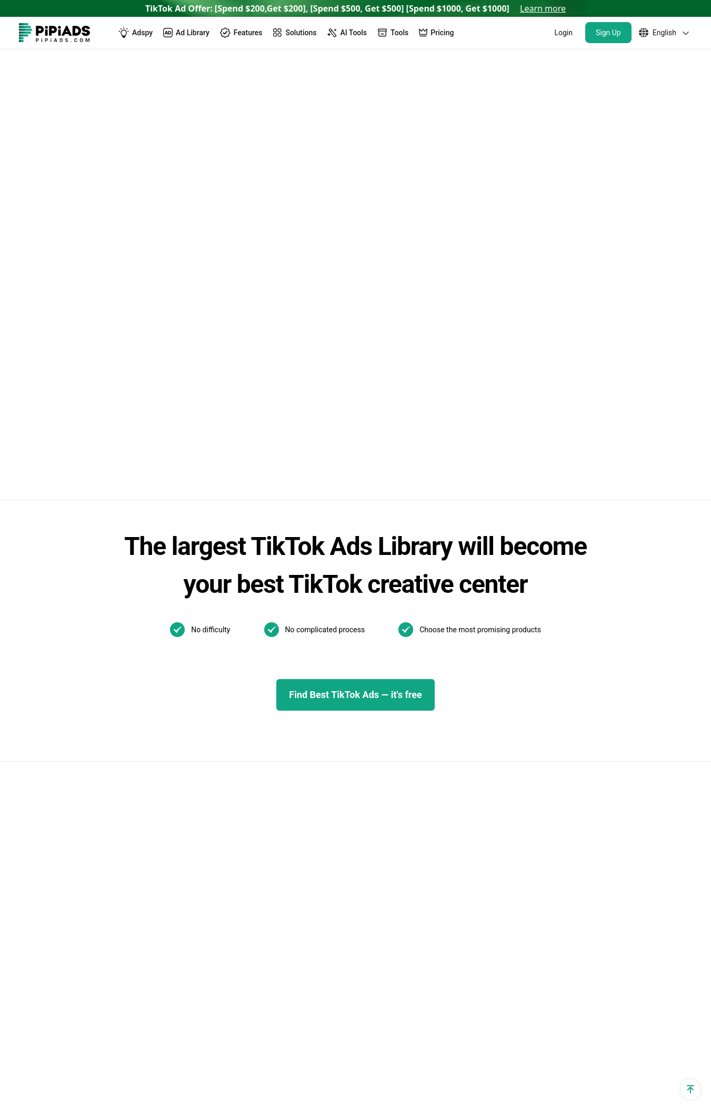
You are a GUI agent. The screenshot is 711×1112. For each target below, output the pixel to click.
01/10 (425, 815)
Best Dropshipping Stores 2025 (236, 777)
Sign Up (608, 32)
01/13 (386, 815)
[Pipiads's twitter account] (52, 1064)
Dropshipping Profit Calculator (75, 741)
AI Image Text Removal (221, 759)
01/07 (425, 832)
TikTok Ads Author (370, 670)
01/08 (386, 832)
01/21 (347, 815)
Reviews (193, 724)
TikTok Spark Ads (210, 634)
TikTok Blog (358, 616)
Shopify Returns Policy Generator (80, 843)
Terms (605, 1064)
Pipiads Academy (368, 688)
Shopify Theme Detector (64, 652)
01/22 (425, 797)
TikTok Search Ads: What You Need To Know (521, 604)
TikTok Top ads (364, 634)
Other (433, 760)
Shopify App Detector (58, 670)
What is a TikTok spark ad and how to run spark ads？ (519, 757)
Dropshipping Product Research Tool (246, 795)
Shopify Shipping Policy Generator (82, 861)
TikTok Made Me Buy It (220, 861)
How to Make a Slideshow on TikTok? (519, 781)
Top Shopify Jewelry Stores (228, 915)
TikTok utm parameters (62, 616)
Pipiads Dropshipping (217, 813)
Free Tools (38, 879)
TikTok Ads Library (212, 652)
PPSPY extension (51, 897)
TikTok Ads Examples (376, 598)
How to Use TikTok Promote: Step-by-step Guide (519, 696)
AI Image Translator (214, 741)
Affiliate (33, 915)
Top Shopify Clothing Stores (230, 933)
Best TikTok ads (366, 652)
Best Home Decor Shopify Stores (239, 969)
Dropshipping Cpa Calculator (72, 706)
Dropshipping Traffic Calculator (76, 688)
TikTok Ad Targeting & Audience (78, 634)
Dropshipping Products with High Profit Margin (250, 837)
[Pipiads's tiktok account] (77, 1064)
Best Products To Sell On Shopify (239, 951)
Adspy (189, 598)
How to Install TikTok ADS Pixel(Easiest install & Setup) (523, 805)
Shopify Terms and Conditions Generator (75, 819)
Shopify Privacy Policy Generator (79, 777)
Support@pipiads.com (650, 598)
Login (563, 32)
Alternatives (200, 706)
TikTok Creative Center (220, 670)
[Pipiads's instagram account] (103, 1064)
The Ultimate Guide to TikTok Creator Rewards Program (519, 665)
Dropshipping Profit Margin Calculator (89, 759)
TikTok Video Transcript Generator (241, 688)
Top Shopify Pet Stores (220, 897)
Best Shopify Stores (214, 879)
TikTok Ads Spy (206, 616)
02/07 (347, 797)
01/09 (347, 832)
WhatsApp (628, 616)
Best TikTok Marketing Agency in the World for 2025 (518, 726)
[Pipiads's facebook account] (27, 1064)
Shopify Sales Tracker (59, 598)
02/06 (386, 797)
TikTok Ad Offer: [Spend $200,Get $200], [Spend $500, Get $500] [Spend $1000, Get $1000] (355, 8)
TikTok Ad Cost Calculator (67, 724)
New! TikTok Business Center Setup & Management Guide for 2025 (520, 635)
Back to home (238, 195)
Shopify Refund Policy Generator (79, 795)
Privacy (561, 1064)
